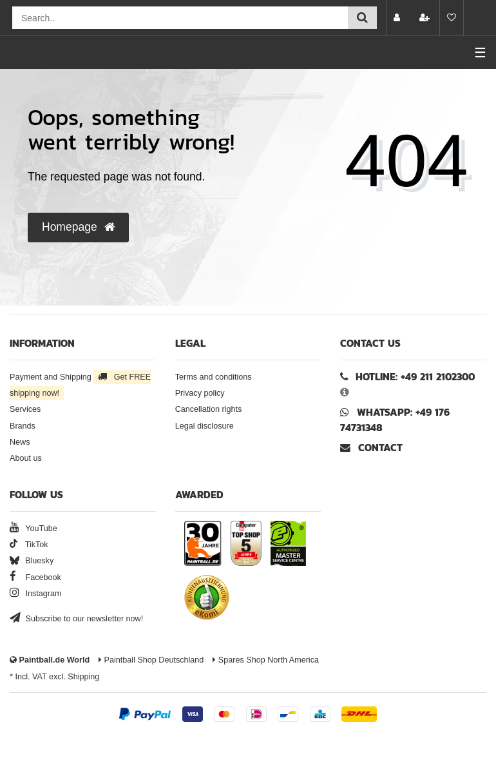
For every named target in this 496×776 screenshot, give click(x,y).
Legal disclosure (204, 426)
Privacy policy (200, 393)
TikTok (29, 544)
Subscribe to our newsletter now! (76, 618)
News (20, 442)
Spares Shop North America (266, 659)
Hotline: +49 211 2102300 (415, 376)
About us (26, 458)
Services (25, 409)
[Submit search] (362, 17)
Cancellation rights (208, 409)
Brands (22, 426)
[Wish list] (451, 17)
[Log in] (398, 17)
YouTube (33, 528)
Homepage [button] (78, 226)
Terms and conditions (213, 377)
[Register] (425, 17)
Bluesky (31, 560)
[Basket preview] (480, 17)
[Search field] (180, 17)
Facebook (35, 577)
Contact (371, 447)
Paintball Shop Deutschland (151, 659)
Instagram (36, 593)
